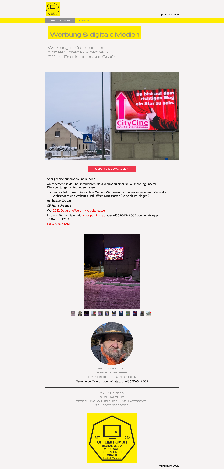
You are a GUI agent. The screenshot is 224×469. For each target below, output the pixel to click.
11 (142, 313)
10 (135, 313)
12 (148, 313)
